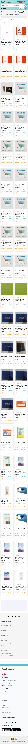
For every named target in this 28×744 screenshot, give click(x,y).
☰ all (2, 11)
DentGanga (13, 741)
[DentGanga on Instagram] (9, 721)
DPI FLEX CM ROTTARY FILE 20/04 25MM (7, 386)
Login (21, 8)
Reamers (4, 638)
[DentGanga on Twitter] (12, 721)
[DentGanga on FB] (3, 721)
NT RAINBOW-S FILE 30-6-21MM (20, 271)
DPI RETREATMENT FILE (20, 357)
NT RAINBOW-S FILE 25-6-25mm (6, 271)
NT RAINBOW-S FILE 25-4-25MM (6, 128)
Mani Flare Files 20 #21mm (6, 472)
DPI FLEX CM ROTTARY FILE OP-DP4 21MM (21, 329)
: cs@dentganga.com (9, 683)
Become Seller (5, 691)
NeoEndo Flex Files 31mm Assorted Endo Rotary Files (6, 444)
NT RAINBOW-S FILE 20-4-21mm (20, 99)
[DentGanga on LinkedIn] (6, 721)
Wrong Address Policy (6, 714)
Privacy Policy (5, 705)
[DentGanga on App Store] (6, 729)
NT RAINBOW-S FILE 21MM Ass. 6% (6, 185)
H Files (3, 632)
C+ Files (3, 648)
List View (25, 22)
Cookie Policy (4, 710)
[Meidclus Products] (14, 11)
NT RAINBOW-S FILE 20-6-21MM (6, 156)
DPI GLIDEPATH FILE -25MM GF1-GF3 (20, 300)
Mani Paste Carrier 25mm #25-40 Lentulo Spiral (21, 587)
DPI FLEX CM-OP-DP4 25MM (6, 329)
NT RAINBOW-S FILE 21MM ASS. (20, 214)
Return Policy (4, 700)
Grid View (19, 22)
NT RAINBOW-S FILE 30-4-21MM (20, 242)
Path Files (4, 650)
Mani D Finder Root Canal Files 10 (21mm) (6, 587)
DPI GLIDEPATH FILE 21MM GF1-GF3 (6, 300)
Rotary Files (4, 39)
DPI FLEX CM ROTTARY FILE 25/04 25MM (7, 357)
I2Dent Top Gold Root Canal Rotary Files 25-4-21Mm (21, 42)
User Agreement (5, 707)
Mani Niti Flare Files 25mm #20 (20, 501)
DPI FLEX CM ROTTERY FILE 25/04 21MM (21, 386)
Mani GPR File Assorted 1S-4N (5, 501)
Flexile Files (4, 635)
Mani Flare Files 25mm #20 (21, 443)
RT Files (3, 630)
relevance (8, 21)
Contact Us (11, 14)
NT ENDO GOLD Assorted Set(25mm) (6, 99)
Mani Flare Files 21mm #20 (6, 529)
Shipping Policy (5, 702)
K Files (3, 627)
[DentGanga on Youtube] (15, 721)
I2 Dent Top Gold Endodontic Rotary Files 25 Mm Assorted (6, 71)
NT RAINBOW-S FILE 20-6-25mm (6, 242)
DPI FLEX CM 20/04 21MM (6, 415)
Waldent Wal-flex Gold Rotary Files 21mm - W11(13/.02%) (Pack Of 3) (7, 43)
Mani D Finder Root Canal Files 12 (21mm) (20, 472)
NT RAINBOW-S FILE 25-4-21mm (20, 128)
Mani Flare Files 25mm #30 (21, 529)
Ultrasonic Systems (6, 653)
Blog (7, 14)
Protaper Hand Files (6, 643)
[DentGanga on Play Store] (16, 729)
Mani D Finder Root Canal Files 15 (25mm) (20, 558)
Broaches (4, 640)
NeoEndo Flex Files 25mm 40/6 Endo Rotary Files (20, 415)
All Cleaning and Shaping (8, 625)
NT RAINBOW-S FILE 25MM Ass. (20, 185)
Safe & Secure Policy (6, 712)
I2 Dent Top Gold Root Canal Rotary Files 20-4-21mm (21, 71)
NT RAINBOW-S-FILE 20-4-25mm (6, 214)
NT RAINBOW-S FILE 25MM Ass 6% (20, 156)
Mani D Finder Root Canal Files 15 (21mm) (6, 558)
